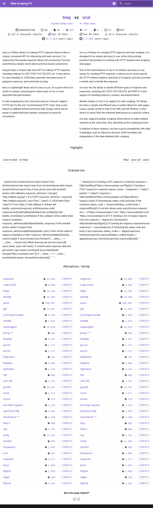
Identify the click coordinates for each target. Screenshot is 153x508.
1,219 (51, 405)
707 (53, 357)
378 (53, 399)
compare (67, 278)
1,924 (51, 465)
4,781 (51, 429)
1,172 (51, 351)
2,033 (51, 411)
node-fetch (9, 284)
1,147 (51, 345)
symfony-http (11, 411)
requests (8, 278)
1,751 (51, 381)
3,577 (51, 459)
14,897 (51, 309)
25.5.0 (50, 39)
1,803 (51, 471)
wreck (6, 399)
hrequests (9, 447)
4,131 (51, 369)
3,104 (51, 483)
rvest (6, 393)
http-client (67, 23)
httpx (6, 290)
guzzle (7, 387)
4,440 (51, 417)
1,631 (51, 321)
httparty (7, 363)
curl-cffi (7, 380)
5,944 (51, 315)
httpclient (8, 357)
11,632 (51, 435)
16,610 (51, 327)
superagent (10, 326)
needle (7, 320)
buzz (6, 465)
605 (71, 30)
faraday (7, 338)
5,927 (51, 339)
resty (6, 435)
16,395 (51, 297)
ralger (6, 477)
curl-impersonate (13, 314)
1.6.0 (86, 39)
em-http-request (13, 405)
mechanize (9, 417)
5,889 (51, 363)
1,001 (51, 447)
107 (85, 30)
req (5, 429)
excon (6, 350)
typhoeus (8, 368)
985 (53, 375)
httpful (7, 471)
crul (86, 17)
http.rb (7, 483)
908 (53, 423)
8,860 (51, 285)
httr (5, 375)
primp (6, 333)
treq (67, 17)
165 (53, 477)
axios (6, 302)
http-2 (6, 423)
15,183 (51, 291)
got (5, 308)
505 (53, 441)
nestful (7, 441)
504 (53, 333)
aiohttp (7, 296)
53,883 (51, 279)
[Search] (135, 3)
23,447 (51, 387)
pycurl (6, 345)
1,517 (51, 393)
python (56, 23)
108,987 (50, 303)
